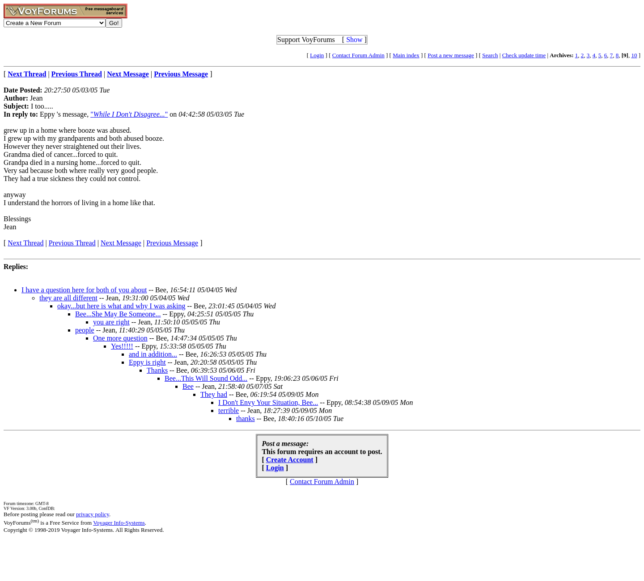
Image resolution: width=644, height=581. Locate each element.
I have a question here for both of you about (84, 290)
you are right (111, 322)
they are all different (68, 298)
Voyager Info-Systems (119, 522)
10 (634, 55)
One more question (120, 338)
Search (490, 55)
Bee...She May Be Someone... (118, 314)
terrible (228, 410)
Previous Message (172, 243)
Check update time (524, 55)
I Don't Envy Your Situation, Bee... (268, 402)
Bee (188, 386)
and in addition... (153, 354)
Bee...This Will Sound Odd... (206, 378)
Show (354, 39)
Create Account (290, 459)
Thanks (157, 370)
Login (317, 55)
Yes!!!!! (122, 346)
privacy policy (92, 514)
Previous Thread (72, 243)
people (84, 330)
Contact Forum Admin (358, 55)
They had (213, 394)
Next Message (121, 243)
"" (129, 114)
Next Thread (25, 243)
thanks (245, 418)
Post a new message (451, 55)
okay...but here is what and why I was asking (121, 306)
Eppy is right (147, 362)
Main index (406, 55)
